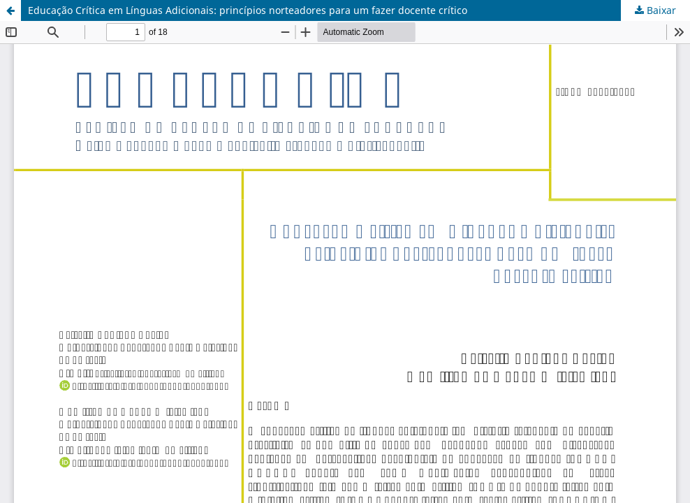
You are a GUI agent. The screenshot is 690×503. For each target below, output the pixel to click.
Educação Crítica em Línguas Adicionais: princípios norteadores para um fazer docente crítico (247, 10)
